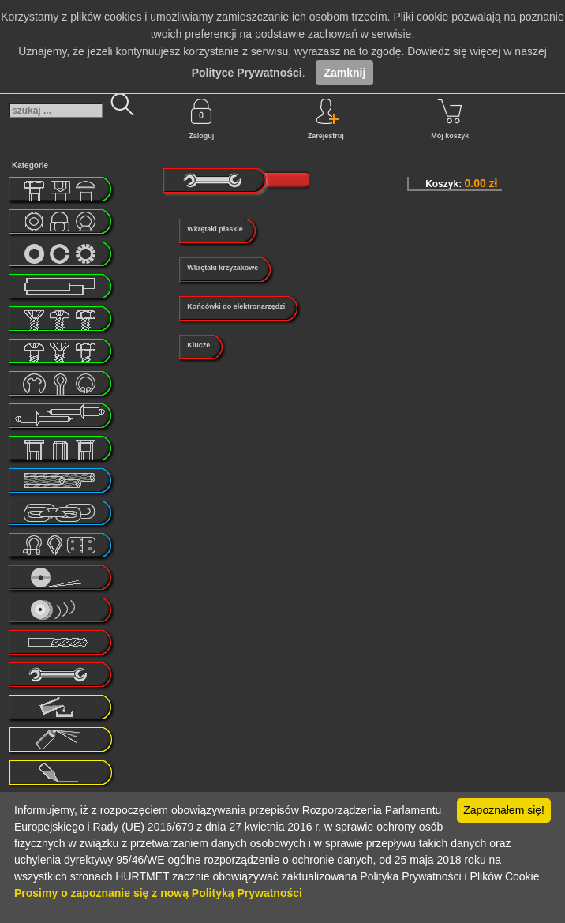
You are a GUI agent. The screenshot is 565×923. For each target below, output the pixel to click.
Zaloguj (201, 119)
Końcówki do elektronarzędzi (236, 306)
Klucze (198, 345)
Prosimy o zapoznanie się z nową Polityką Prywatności (158, 893)
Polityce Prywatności (247, 72)
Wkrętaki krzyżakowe (222, 268)
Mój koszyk (450, 119)
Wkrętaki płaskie (215, 229)
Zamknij (344, 72)
